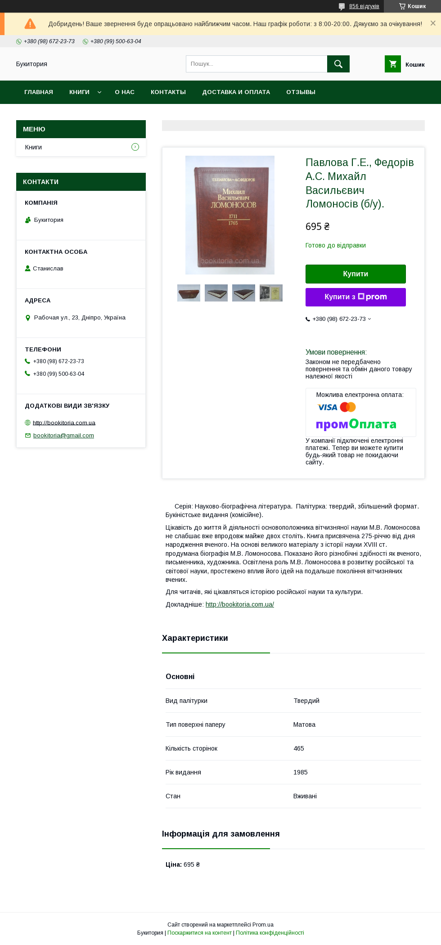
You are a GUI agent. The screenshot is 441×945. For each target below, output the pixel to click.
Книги (79, 92)
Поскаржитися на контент (199, 933)
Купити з (355, 297)
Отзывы (300, 92)
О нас (125, 92)
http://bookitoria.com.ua (64, 422)
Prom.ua (263, 925)
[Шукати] (338, 63)
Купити (356, 274)
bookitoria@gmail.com (63, 435)
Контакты (168, 92)
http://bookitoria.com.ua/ (240, 604)
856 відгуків (364, 6)
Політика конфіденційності (270, 933)
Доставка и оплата (236, 92)
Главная (38, 92)
